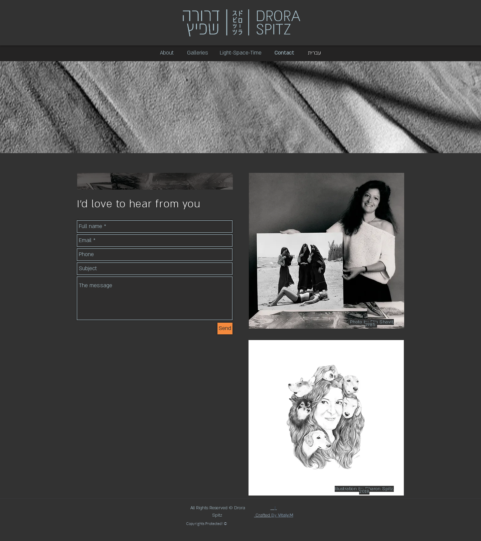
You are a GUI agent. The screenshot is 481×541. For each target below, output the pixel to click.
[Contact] (284, 53)
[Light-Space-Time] (241, 53)
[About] (167, 53)
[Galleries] (197, 53)
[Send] (224, 328)
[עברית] (314, 53)
